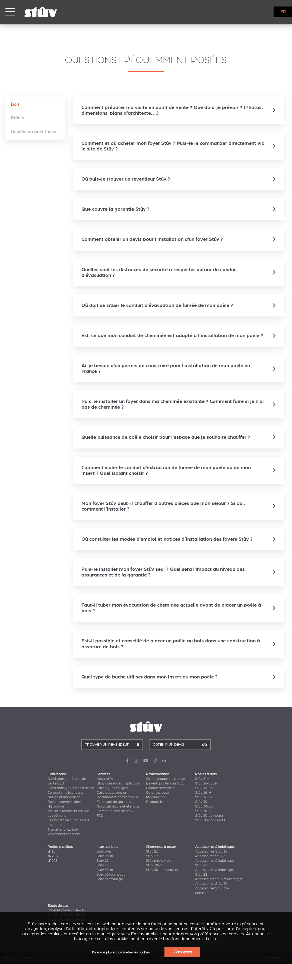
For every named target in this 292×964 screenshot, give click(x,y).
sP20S (52, 861)
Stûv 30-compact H (211, 820)
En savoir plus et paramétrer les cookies (121, 952)
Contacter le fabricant (65, 793)
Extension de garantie (114, 802)
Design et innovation (63, 797)
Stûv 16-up (204, 788)
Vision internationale (64, 834)
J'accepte (182, 952)
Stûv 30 (201, 802)
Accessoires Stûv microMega (218, 879)
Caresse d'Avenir (66, 910)
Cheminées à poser (161, 847)
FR (283, 11)
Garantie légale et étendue (118, 806)
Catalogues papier (111, 793)
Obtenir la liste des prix (115, 811)
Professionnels (157, 774)
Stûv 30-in (105, 870)
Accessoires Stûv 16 (211, 851)
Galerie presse (157, 793)
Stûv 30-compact (209, 816)
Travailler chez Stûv (63, 829)
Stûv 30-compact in (112, 874)
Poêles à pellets (60, 847)
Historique (55, 806)
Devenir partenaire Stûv (165, 783)
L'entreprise (56, 774)
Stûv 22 (103, 865)
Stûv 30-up (204, 806)
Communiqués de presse (165, 779)
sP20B (52, 856)
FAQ (100, 816)
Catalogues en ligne (112, 788)
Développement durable (66, 802)
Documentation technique (117, 797)
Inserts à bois (107, 847)
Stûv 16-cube (206, 783)
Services (103, 774)
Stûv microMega (110, 879)
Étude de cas (57, 906)
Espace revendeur (160, 788)
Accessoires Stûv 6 (210, 856)
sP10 (51, 851)
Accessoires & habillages (214, 847)
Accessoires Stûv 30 (211, 884)
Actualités (105, 779)
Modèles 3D (155, 797)
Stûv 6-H (202, 779)
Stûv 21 (103, 861)
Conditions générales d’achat (70, 788)
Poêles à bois (206, 774)
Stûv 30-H (203, 811)
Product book (157, 802)
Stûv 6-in (104, 851)
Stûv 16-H (203, 793)
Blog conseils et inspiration (118, 783)
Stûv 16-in (105, 856)
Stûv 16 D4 (203, 797)
